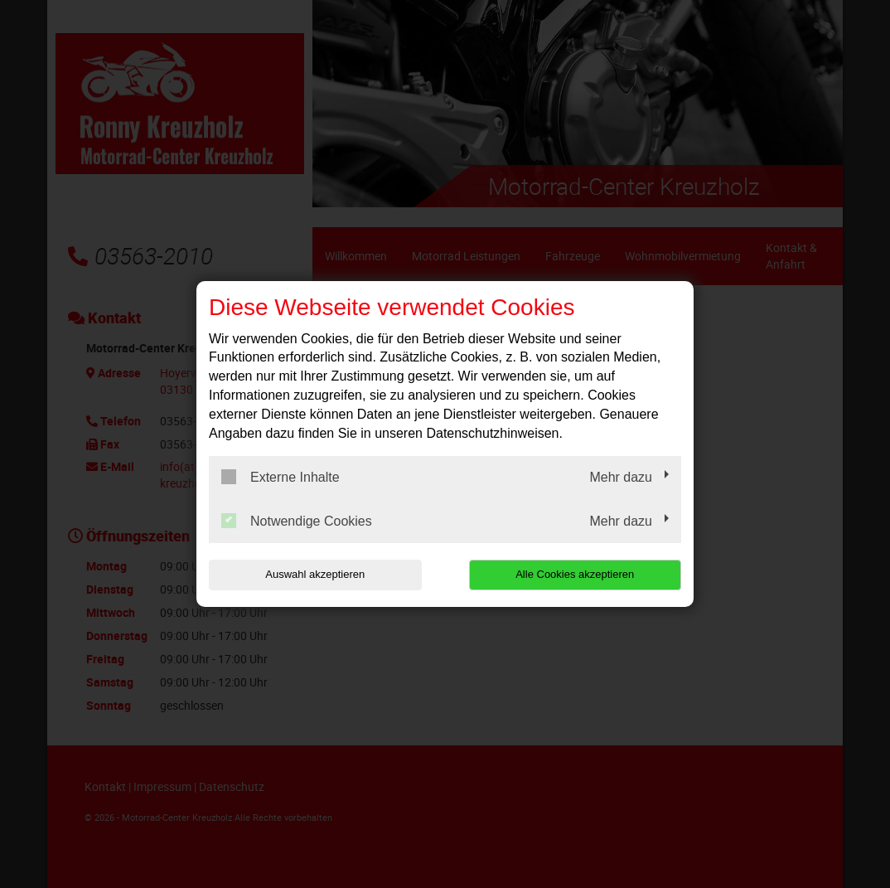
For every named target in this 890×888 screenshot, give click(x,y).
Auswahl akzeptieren (315, 574)
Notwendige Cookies (296, 520)
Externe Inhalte (280, 476)
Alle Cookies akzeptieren (574, 574)
